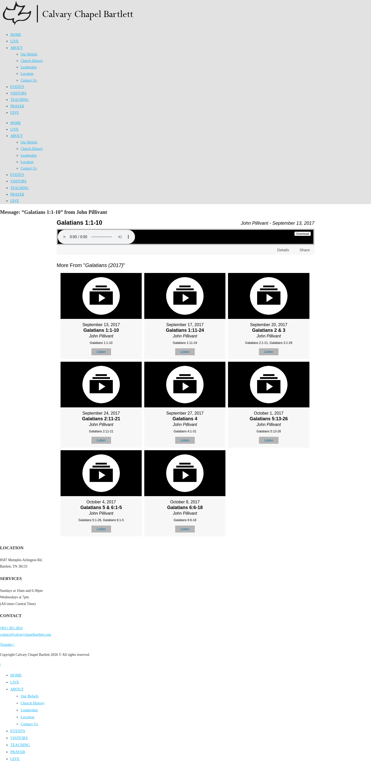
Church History (32, 61)
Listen (101, 352)
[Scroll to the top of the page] (0, 665)
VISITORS (18, 93)
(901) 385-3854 (11, 628)
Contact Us (29, 80)
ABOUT (16, 48)
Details (283, 250)
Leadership (29, 67)
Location (27, 74)
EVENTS (17, 87)
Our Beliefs (29, 54)
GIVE (14, 113)
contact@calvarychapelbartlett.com (25, 634)
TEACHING (19, 100)
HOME (15, 35)
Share (304, 250)
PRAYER (17, 106)
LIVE (14, 41)
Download (302, 233)
